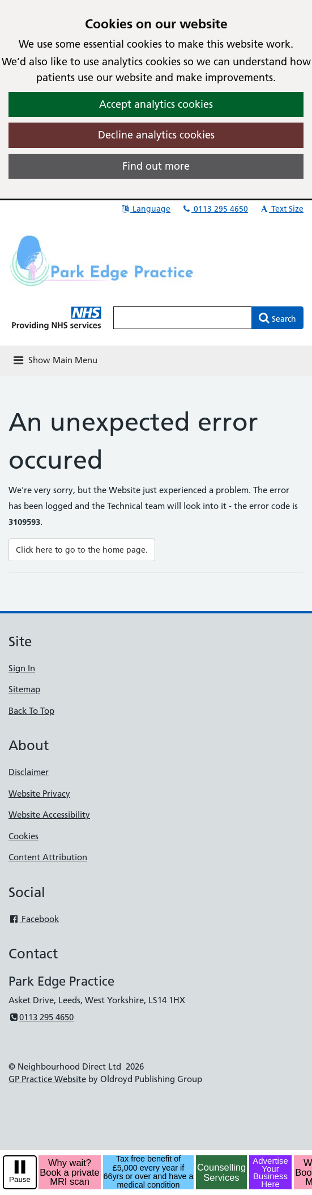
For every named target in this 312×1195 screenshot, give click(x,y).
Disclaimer (28, 772)
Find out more (156, 165)
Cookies (23, 836)
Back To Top (31, 710)
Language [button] (145, 209)
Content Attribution (47, 857)
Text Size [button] (281, 209)
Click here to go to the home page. (82, 550)
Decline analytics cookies (156, 134)
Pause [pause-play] (20, 1179)
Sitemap (24, 689)
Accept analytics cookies (156, 104)
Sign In (21, 668)
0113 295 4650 (214, 209)
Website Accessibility (49, 814)
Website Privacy (39, 793)
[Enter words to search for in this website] (182, 317)
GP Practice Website (47, 1079)
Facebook (33, 919)
